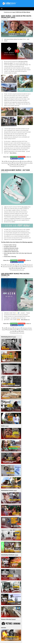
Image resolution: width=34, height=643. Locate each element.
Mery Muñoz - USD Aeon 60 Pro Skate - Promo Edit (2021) (16, 16)
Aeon (11, 64)
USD (4, 161)
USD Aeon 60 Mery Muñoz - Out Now (15, 170)
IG (28, 319)
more (14, 336)
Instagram (22, 156)
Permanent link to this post (17, 166)
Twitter (21, 158)
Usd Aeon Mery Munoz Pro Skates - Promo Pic (15, 274)
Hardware (14, 329)
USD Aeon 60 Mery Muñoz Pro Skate (13, 39)
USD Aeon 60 (24, 161)
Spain (19, 164)
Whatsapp (14, 156)
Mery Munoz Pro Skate (27, 163)
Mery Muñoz (13, 153)
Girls (10, 164)
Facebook (14, 158)
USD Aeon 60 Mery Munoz (9, 266)
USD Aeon (17, 161)
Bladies (15, 164)
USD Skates (10, 161)
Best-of (24, 164)
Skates (16, 264)
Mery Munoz (17, 163)
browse (13, 619)
